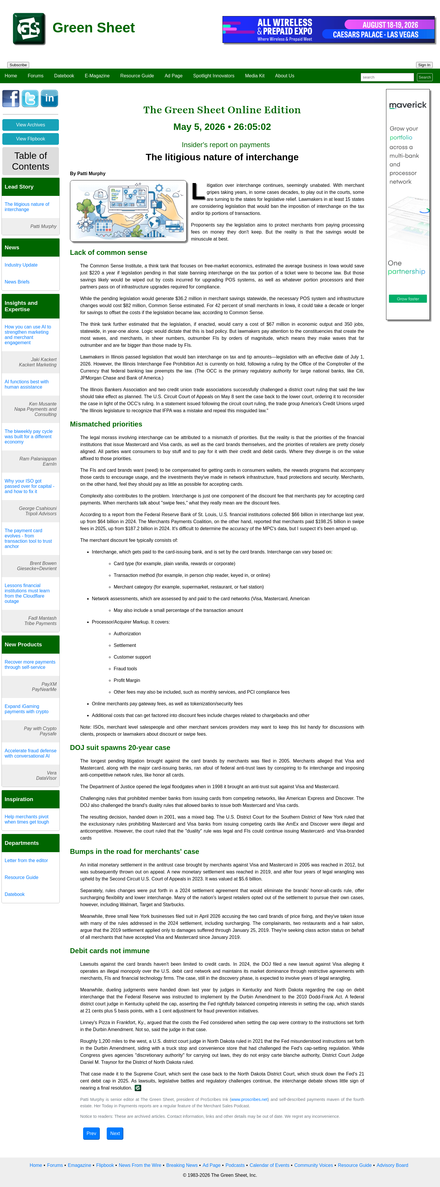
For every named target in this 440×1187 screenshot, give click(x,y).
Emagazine (79, 1165)
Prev (91, 1133)
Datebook (64, 75)
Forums (35, 75)
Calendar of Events (269, 1165)
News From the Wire (140, 1165)
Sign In (424, 65)
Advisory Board (393, 1165)
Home (11, 75)
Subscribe (18, 65)
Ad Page (174, 75)
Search (425, 77)
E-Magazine (97, 75)
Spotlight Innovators (213, 75)
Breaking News (182, 1165)
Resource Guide (137, 75)
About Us (284, 75)
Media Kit (254, 75)
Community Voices (313, 1165)
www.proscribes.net (249, 1099)
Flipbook (105, 1165)
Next (115, 1133)
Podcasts (235, 1165)
